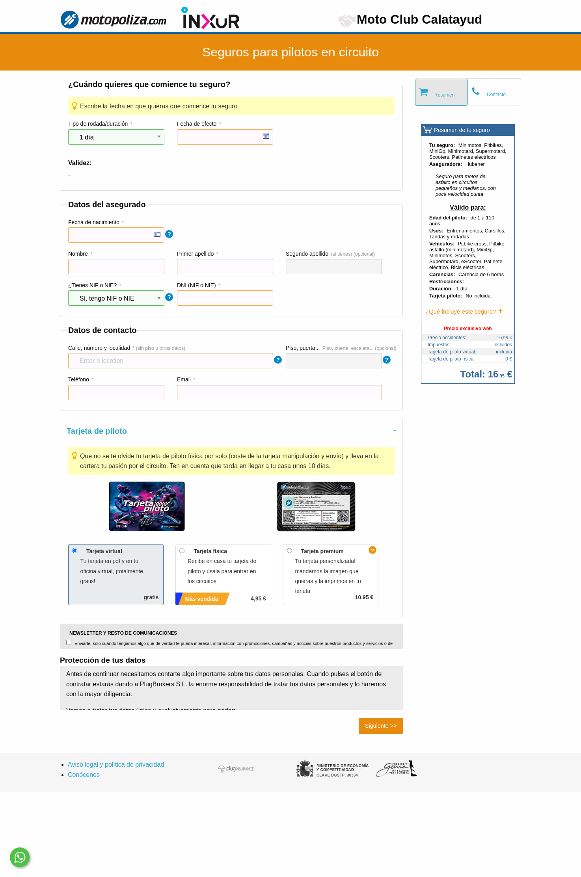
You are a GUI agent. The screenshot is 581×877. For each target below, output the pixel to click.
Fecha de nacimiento (93, 222)
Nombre (78, 254)
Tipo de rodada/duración (98, 124)
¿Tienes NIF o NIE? (92, 285)
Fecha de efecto (196, 124)
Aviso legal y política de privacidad (116, 764)
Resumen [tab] (444, 95)
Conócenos (84, 774)
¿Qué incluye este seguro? (460, 311)
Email (184, 379)
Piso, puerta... (303, 348)
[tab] (231, 431)
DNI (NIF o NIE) (196, 285)
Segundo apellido (307, 254)
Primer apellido (195, 254)
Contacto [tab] (496, 94)
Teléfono (78, 379)
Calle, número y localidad (99, 348)
